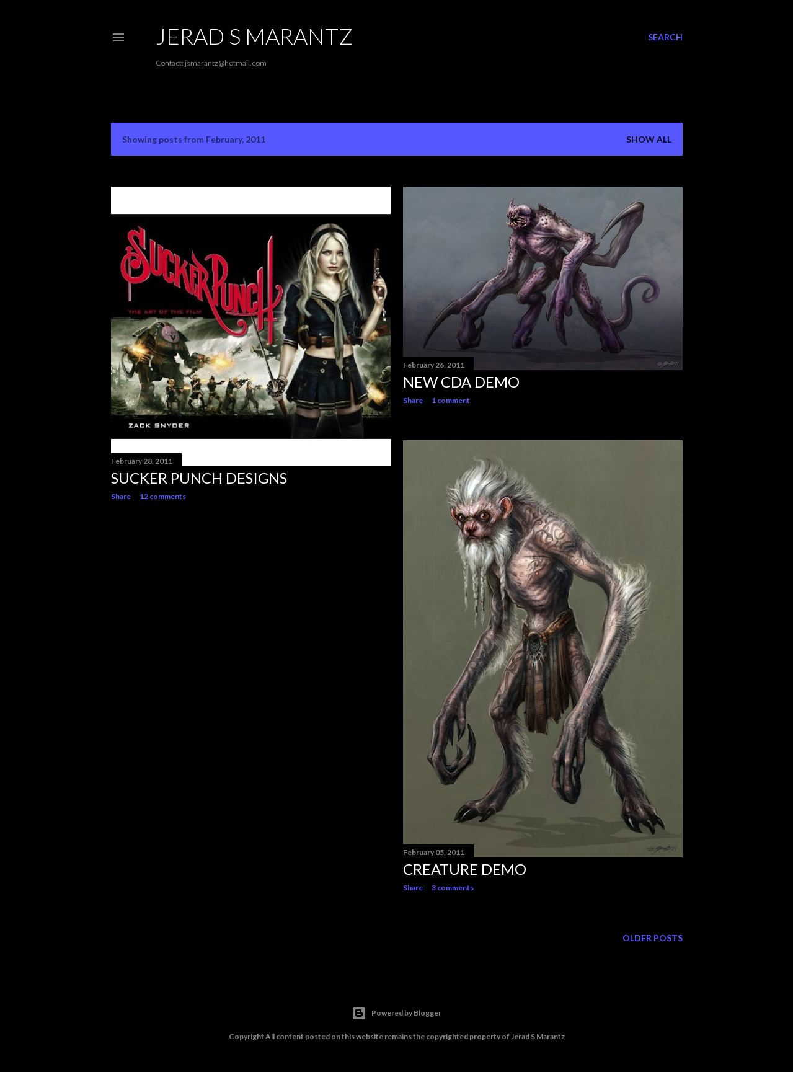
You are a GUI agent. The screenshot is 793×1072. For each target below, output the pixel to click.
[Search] (665, 37)
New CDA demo (461, 382)
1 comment (451, 400)
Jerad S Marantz (254, 36)
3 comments (453, 887)
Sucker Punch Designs (199, 478)
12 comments (163, 496)
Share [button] (121, 496)
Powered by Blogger (396, 1013)
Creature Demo (464, 869)
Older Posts (652, 937)
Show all (648, 139)
